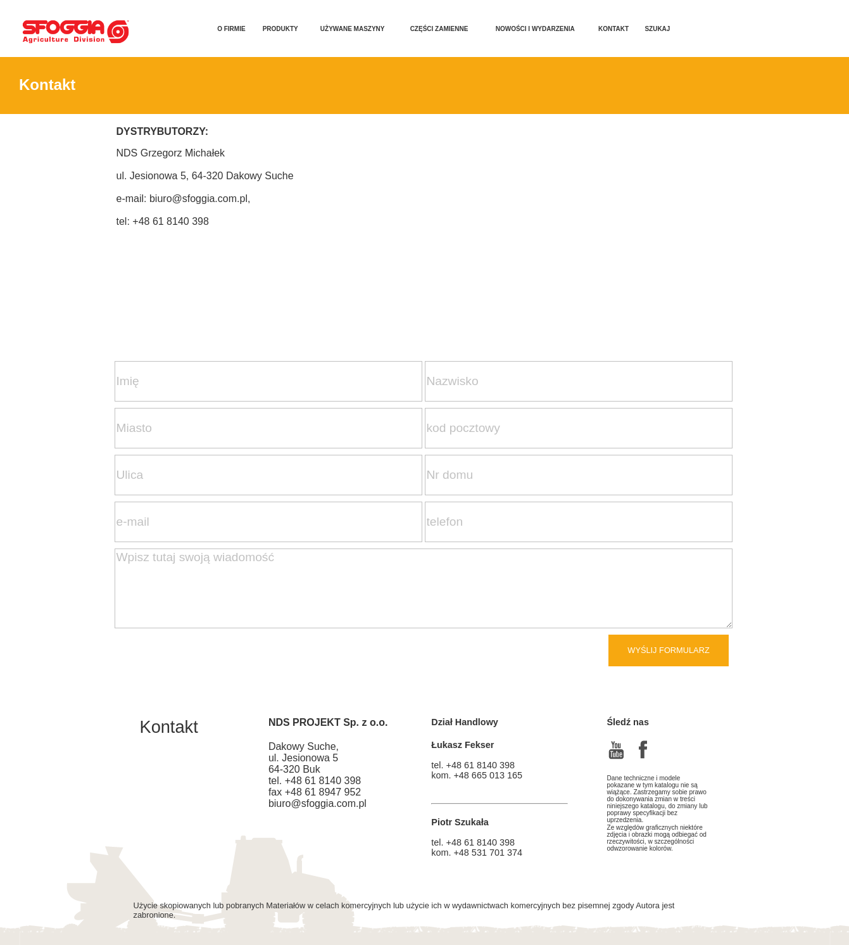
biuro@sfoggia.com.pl (198, 198)
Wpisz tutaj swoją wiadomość (424, 588)
